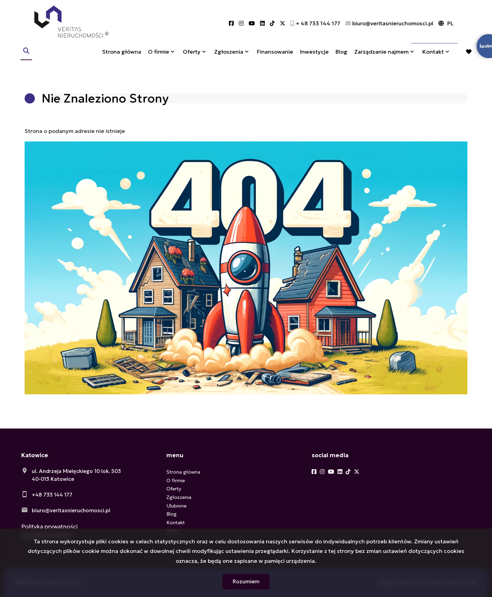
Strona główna (121, 55)
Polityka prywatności (49, 526)
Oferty (192, 55)
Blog (341, 55)
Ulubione (176, 506)
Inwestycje (314, 55)
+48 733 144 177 (52, 494)
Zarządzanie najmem (381, 55)
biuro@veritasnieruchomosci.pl (71, 510)
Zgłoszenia (228, 55)
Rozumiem (246, 581)
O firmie (158, 55)
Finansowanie (275, 55)
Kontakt (433, 55)
